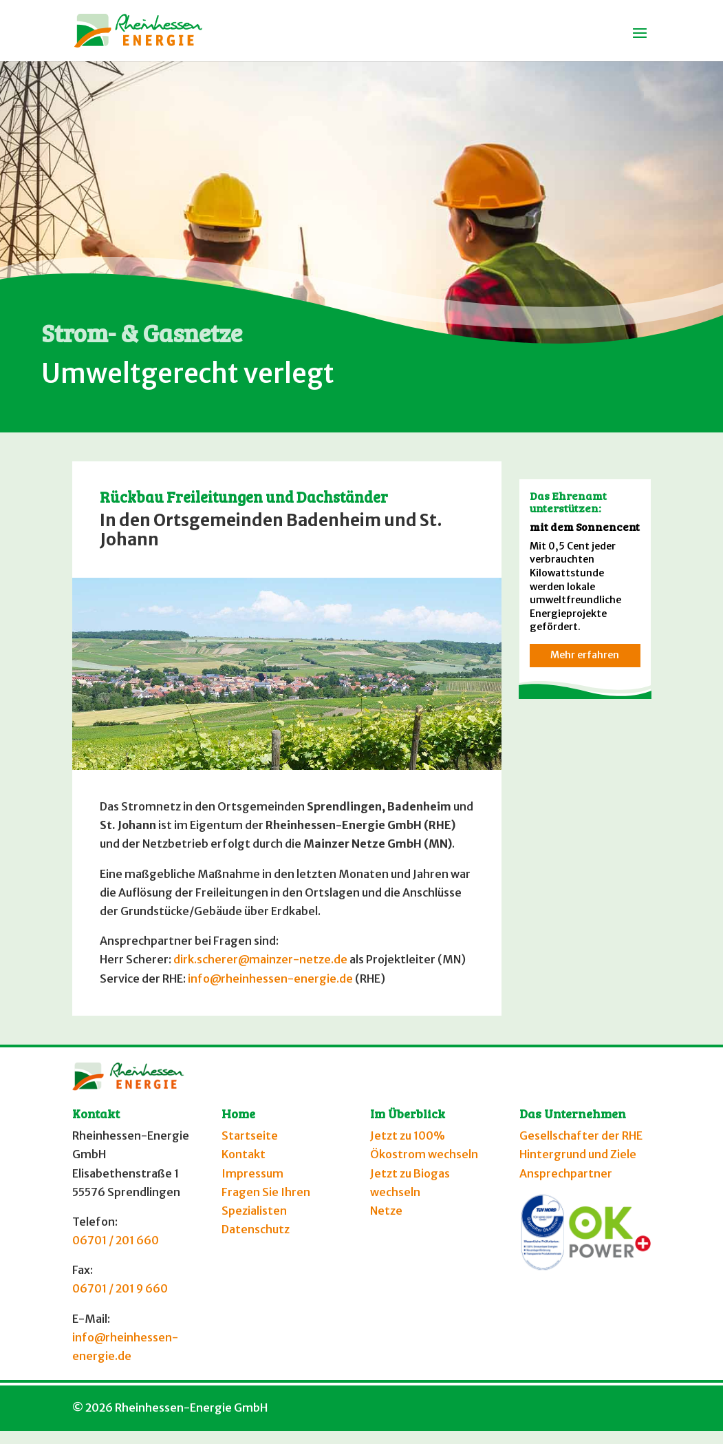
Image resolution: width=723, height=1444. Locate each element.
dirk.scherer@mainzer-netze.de (260, 959)
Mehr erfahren (584, 655)
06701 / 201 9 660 (120, 1288)
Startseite (250, 1135)
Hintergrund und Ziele (577, 1154)
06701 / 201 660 (115, 1240)
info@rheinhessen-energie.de (270, 978)
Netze (386, 1210)
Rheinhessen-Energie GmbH (191, 1407)
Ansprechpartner (565, 1173)
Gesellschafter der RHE (581, 1135)
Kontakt (244, 1154)
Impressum (252, 1173)
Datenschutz (256, 1229)
